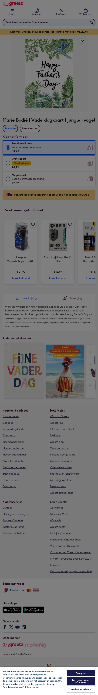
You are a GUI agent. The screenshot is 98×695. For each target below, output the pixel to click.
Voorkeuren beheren (81, 689)
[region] (49, 681)
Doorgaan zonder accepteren (80, 681)
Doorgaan (81, 673)
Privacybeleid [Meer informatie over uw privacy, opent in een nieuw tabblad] (32, 687)
